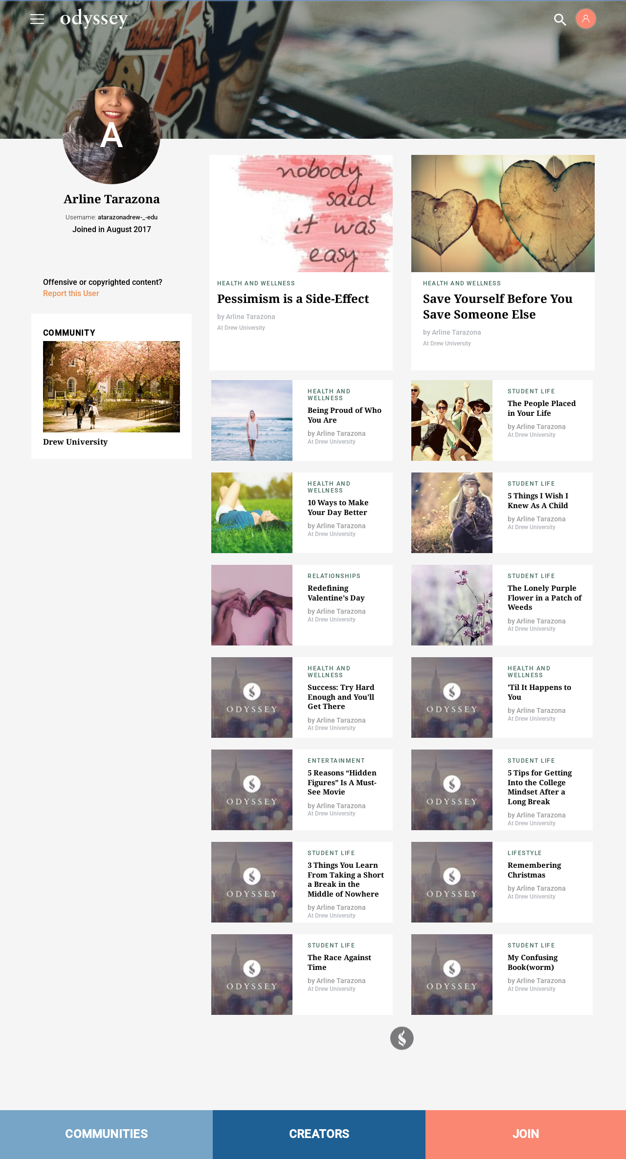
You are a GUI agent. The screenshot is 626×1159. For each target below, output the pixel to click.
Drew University (75, 441)
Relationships (334, 576)
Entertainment (336, 760)
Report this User (71, 293)
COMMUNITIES (106, 1134)
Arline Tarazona (250, 317)
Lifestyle (525, 853)
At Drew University (241, 327)
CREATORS (319, 1134)
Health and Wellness (256, 283)
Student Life (531, 391)
